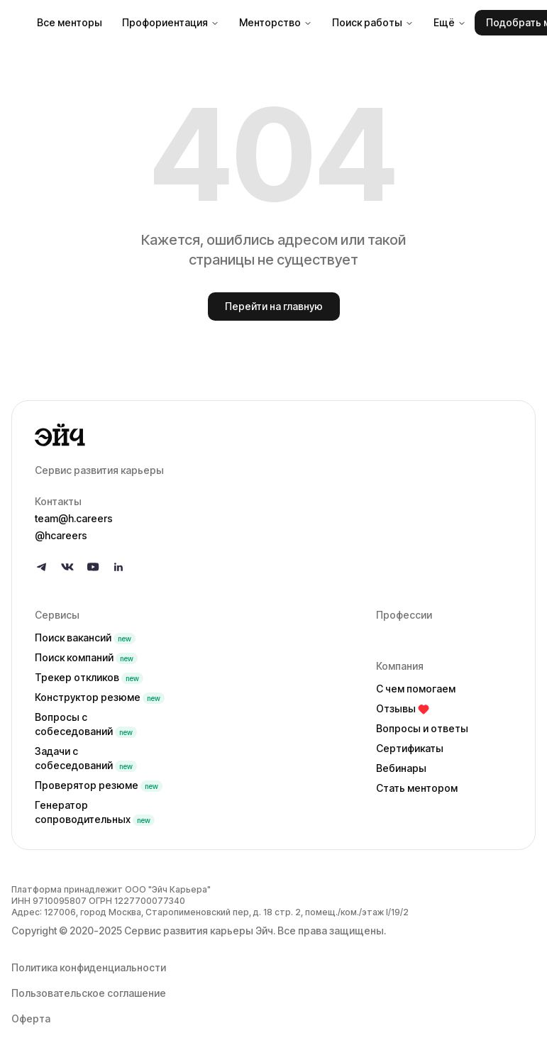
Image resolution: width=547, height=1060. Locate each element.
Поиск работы (373, 22)
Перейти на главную (274, 306)
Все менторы (69, 22)
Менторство (275, 22)
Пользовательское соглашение (88, 993)
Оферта (30, 1018)
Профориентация (170, 22)
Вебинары (401, 768)
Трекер (89, 677)
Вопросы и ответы (422, 728)
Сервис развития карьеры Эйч (198, 930)
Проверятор (98, 785)
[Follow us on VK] (67, 567)
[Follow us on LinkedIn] (118, 567)
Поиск (85, 637)
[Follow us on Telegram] (42, 567)
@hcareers (61, 535)
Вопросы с (86, 724)
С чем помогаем (415, 689)
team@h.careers (74, 518)
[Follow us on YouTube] (93, 567)
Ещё (449, 22)
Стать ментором (417, 788)
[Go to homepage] (273, 435)
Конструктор (100, 697)
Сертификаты (409, 748)
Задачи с (86, 758)
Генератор (95, 812)
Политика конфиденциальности (88, 967)
